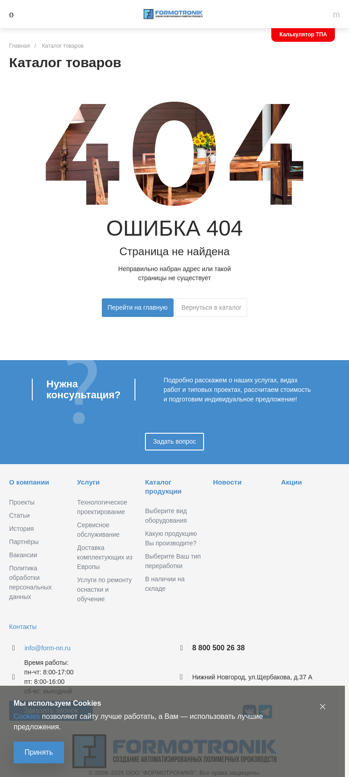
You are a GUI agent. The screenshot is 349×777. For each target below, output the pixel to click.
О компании (29, 482)
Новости (227, 482)
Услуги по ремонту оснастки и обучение (104, 589)
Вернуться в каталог (211, 307)
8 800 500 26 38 (218, 648)
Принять (39, 752)
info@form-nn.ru (47, 648)
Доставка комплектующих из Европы (105, 557)
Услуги (88, 482)
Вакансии (23, 555)
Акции (291, 482)
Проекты (22, 502)
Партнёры (24, 541)
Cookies (27, 716)
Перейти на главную (138, 307)
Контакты (22, 626)
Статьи (19, 515)
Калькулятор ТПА (303, 34)
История (21, 528)
